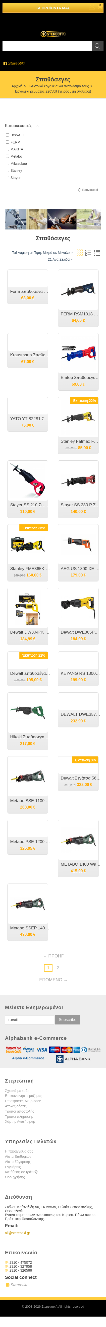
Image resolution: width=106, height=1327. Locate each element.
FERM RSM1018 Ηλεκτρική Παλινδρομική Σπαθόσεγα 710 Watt (81, 314)
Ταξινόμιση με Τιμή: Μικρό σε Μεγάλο (42, 252)
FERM (13, 142)
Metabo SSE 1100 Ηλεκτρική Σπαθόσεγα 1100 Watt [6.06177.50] (30, 800)
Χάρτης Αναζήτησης (20, 1121)
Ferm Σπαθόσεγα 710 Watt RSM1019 (30, 291)
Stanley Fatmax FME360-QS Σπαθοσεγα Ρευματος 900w (81, 441)
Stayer (13, 178)
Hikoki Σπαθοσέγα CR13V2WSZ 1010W (30, 737)
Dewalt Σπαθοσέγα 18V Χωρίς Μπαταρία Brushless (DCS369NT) (30, 673)
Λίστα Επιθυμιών (18, 1156)
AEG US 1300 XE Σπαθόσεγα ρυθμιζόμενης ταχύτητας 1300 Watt (81, 568)
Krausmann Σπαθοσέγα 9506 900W (30, 355)
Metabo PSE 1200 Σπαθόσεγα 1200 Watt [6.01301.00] (30, 841)
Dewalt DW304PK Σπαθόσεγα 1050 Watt (30, 632)
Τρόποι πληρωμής (19, 1117)
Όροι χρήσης (15, 1177)
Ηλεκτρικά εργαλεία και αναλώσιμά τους (58, 86)
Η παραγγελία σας (19, 1151)
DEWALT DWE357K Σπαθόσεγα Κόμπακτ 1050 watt (81, 714)
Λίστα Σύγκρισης (18, 1162)
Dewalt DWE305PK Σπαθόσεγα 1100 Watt (81, 632)
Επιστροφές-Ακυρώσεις (23, 1101)
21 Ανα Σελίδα (60, 259)
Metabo (14, 156)
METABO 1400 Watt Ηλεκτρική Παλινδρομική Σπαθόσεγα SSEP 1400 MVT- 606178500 (81, 864)
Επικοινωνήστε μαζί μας (23, 1096)
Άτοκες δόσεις (16, 1106)
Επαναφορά (90, 190)
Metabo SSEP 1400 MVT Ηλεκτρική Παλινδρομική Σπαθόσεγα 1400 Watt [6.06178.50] (30, 928)
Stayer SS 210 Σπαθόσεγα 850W (30, 505)
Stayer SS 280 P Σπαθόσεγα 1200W (81, 505)
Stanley (14, 170)
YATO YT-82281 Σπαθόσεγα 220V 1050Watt (30, 418)
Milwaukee (16, 164)
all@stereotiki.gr (17, 1233)
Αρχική (17, 86)
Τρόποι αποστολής (19, 1111)
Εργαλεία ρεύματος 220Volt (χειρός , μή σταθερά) (53, 91)
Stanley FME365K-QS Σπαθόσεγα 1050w (30, 568)
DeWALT (15, 135)
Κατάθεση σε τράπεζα (22, 1172)
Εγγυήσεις (13, 1167)
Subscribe (67, 1020)
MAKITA (14, 149)
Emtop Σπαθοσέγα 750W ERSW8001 (81, 377)
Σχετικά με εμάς (17, 1091)
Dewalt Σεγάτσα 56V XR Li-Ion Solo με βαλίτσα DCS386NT (81, 778)
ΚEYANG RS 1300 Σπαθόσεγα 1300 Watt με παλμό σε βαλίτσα (81, 673)
